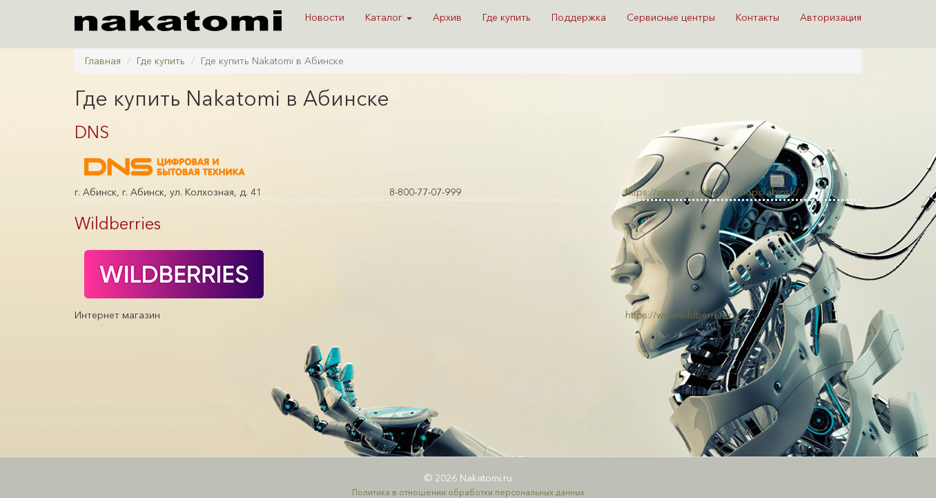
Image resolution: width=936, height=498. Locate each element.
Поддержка (579, 17)
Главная (103, 61)
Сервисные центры (671, 17)
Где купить (506, 17)
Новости (324, 17)
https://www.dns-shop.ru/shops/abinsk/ (712, 192)
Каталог (388, 17)
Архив (447, 17)
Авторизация (830, 17)
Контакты (757, 17)
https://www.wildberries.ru (681, 315)
